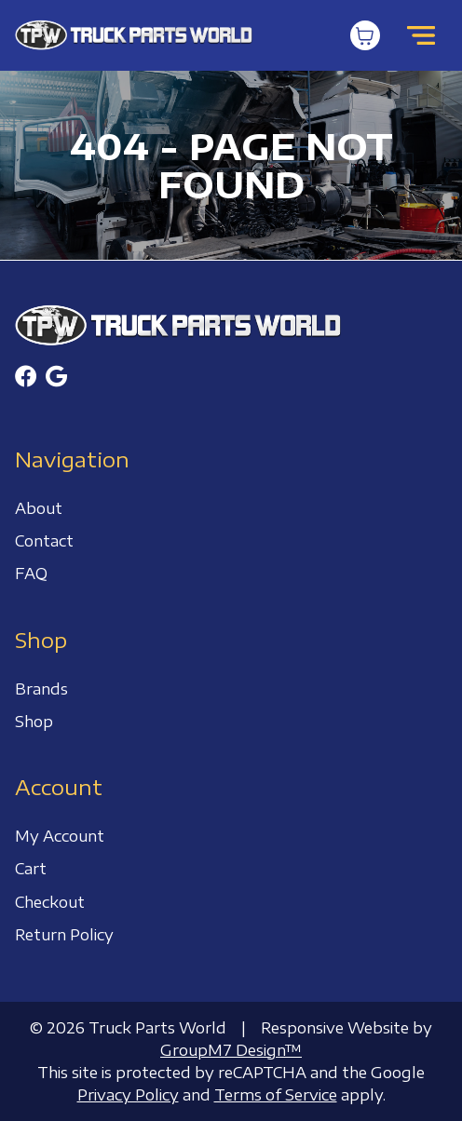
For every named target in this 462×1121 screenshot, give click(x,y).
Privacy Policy (128, 1095)
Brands (41, 689)
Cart (31, 868)
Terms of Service (275, 1095)
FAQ (31, 573)
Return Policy (64, 934)
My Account (59, 836)
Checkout (50, 902)
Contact (44, 541)
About (38, 508)
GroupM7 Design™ (231, 1050)
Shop (34, 721)
